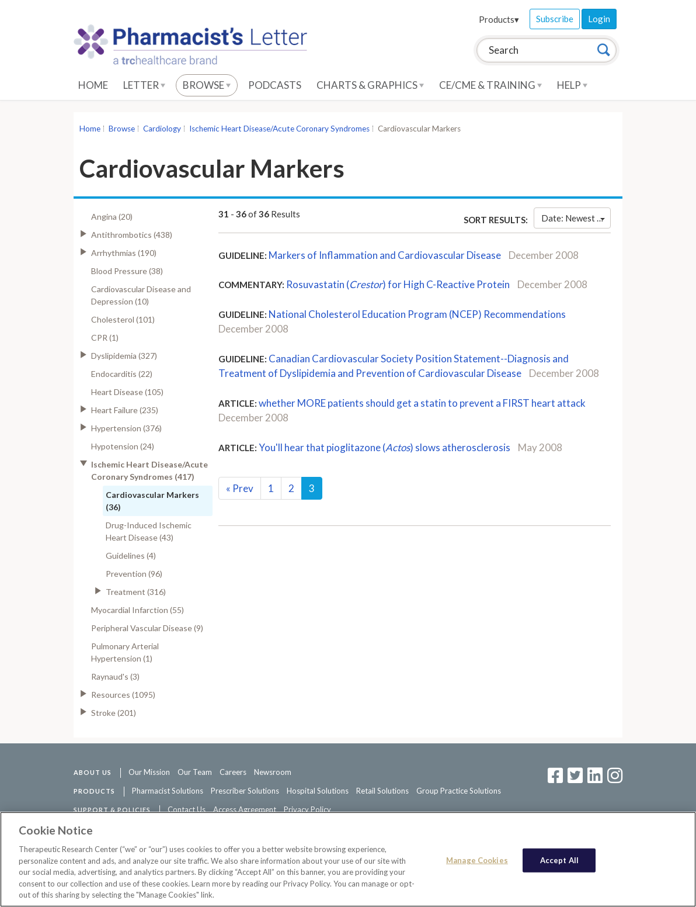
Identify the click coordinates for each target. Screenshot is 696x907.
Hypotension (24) (122, 446)
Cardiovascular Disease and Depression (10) (141, 295)
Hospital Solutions (318, 790)
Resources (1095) (123, 695)
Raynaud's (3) (115, 676)
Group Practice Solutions (458, 790)
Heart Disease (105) (127, 392)
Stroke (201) (113, 713)
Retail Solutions (382, 790)
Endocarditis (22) (121, 374)
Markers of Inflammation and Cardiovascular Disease (385, 255)
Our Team (195, 772)
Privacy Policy (307, 809)
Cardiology (162, 128)
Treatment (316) (136, 592)
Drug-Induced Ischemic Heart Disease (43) (149, 531)
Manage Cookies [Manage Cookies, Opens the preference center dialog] (477, 860)
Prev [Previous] (239, 488)
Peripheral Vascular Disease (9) (147, 628)
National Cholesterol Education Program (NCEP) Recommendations (417, 314)
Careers (233, 772)
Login (599, 18)
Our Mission (149, 772)
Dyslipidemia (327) (124, 356)
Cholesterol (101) (123, 319)
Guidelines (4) (131, 555)
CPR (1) (105, 337)
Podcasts (274, 85)
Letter (144, 85)
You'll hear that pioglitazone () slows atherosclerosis (384, 447)
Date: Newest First (576, 218)
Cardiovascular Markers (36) (152, 501)
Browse (207, 85)
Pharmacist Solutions (167, 790)
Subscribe (554, 18)
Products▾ (499, 19)
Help (572, 85)
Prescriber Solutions (245, 790)
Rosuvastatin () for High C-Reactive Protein (398, 284)
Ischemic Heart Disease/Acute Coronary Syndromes (279, 128)
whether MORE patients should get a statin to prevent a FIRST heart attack (422, 403)
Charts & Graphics (370, 85)
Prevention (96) (134, 574)
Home (93, 85)
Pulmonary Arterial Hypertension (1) (125, 652)
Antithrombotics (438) (131, 235)
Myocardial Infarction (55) (137, 610)
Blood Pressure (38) (127, 271)
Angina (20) (112, 216)
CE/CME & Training (490, 85)
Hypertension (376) (126, 428)
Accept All (559, 860)
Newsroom (272, 772)
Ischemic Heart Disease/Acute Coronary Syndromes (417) (149, 470)
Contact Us (187, 809)
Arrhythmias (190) (123, 253)
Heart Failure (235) (124, 410)
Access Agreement (244, 809)
